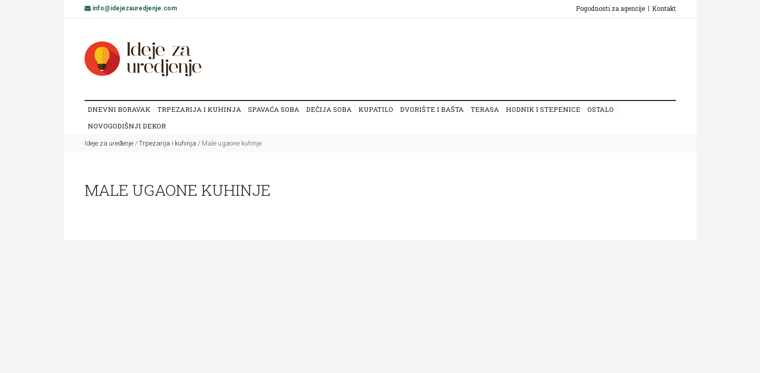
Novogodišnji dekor (127, 126)
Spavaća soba (273, 109)
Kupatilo (375, 109)
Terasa (485, 109)
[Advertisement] (478, 58)
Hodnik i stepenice (543, 109)
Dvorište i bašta (432, 109)
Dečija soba (329, 109)
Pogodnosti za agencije (610, 8)
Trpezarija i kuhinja (199, 109)
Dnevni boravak (119, 109)
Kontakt (664, 8)
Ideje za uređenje (109, 143)
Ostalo (600, 109)
